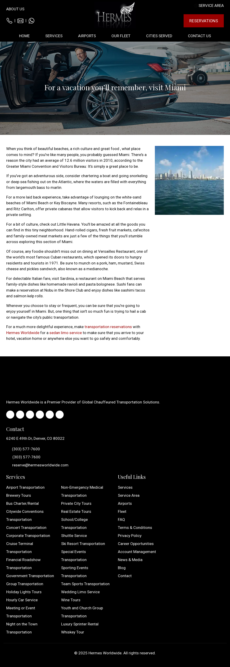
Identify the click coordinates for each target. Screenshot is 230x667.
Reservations (203, 20)
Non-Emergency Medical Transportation (82, 491)
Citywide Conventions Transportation (25, 515)
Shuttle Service (74, 535)
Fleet (122, 511)
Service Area (211, 5)
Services (125, 487)
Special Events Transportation (74, 555)
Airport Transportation (25, 487)
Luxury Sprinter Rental (80, 624)
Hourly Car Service (22, 600)
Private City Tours (76, 503)
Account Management (137, 551)
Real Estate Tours (76, 511)
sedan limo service (65, 332)
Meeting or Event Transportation (20, 612)
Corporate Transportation (28, 535)
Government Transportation (30, 575)
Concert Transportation (26, 527)
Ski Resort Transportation (83, 543)
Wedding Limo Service (80, 592)
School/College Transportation (74, 523)
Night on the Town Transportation (21, 628)
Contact (125, 575)
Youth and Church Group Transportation (82, 612)
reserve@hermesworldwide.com (37, 465)
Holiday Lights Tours (24, 592)
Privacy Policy (130, 535)
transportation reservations (108, 326)
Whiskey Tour (72, 632)
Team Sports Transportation (85, 584)
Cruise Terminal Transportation (19, 547)
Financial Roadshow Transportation (23, 563)
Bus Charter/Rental (22, 503)
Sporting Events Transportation (74, 571)
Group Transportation (24, 584)
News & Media (130, 559)
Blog (122, 567)
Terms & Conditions (135, 527)
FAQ (121, 519)
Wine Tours (70, 600)
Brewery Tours (18, 495)
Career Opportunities (136, 543)
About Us (15, 9)
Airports (125, 503)
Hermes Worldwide (22, 332)
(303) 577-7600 (23, 449)
